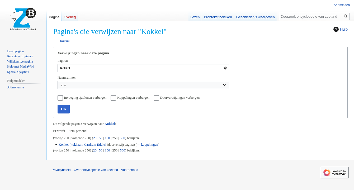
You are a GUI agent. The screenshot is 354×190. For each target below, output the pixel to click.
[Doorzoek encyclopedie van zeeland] (314, 16)
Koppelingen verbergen (133, 97)
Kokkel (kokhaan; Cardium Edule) (82, 144)
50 (100, 138)
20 (95, 138)
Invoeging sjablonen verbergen (85, 97)
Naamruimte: (67, 77)
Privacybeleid (61, 170)
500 (122, 138)
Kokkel (64, 40)
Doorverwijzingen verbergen (180, 97)
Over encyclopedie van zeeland (96, 170)
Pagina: (63, 61)
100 (107, 138)
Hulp (340, 29)
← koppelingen (147, 144)
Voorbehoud (129, 170)
